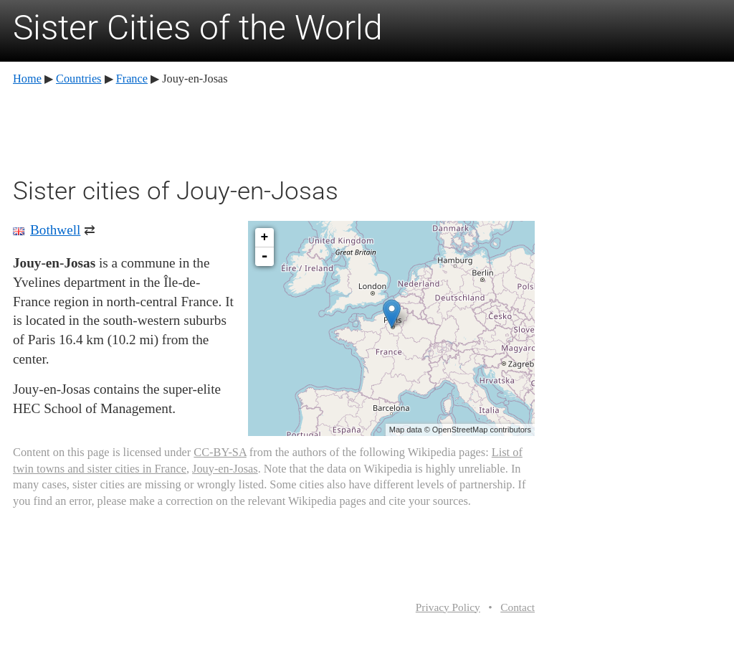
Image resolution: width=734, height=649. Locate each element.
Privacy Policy (448, 607)
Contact (517, 607)
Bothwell (55, 229)
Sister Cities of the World (198, 27)
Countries (78, 78)
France (132, 78)
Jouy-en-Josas (225, 468)
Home (27, 78)
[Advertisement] (274, 129)
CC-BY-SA (220, 452)
